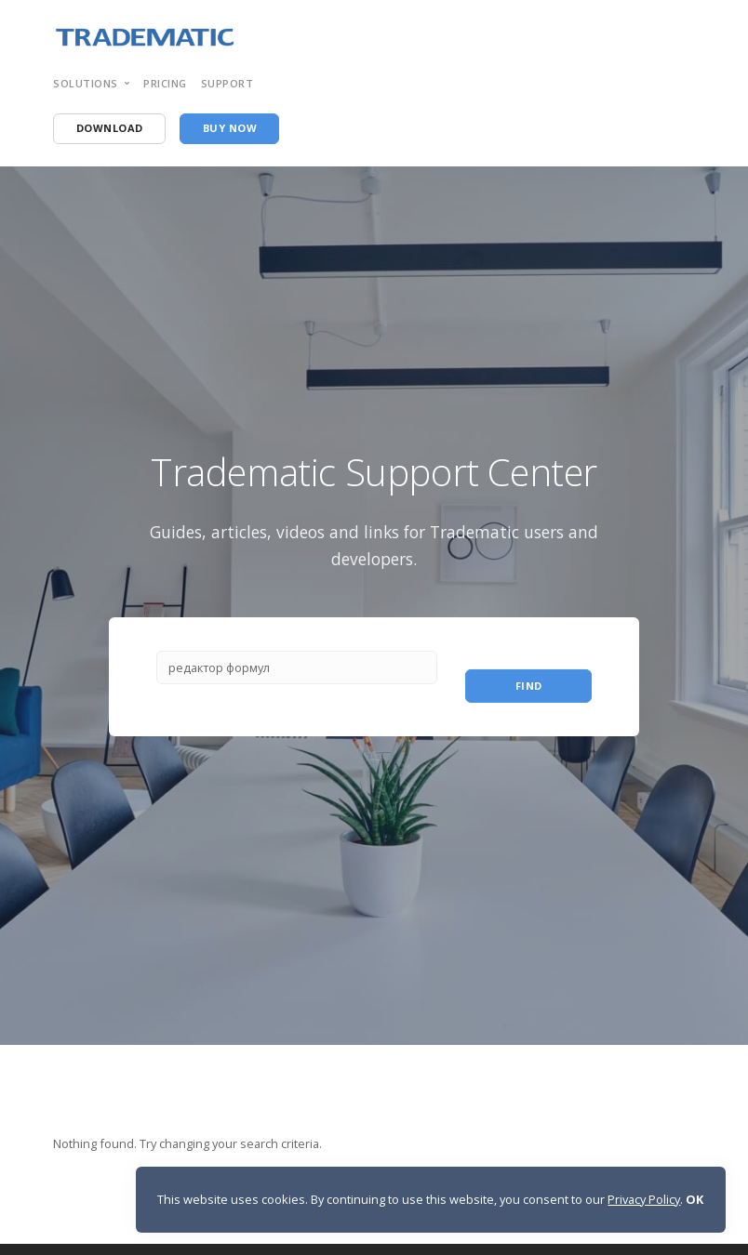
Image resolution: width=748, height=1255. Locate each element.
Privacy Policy (644, 1199)
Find (528, 686)
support (227, 83)
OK (694, 1199)
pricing (165, 83)
